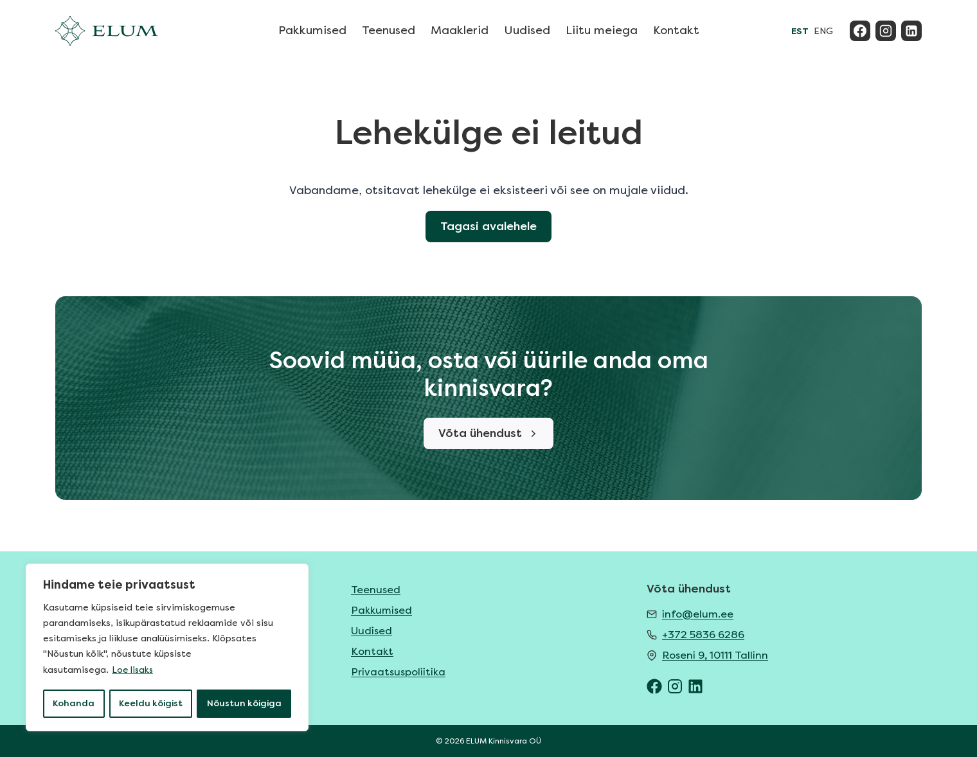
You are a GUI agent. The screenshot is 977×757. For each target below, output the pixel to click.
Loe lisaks (133, 671)
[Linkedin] (911, 31)
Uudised (527, 30)
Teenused (388, 30)
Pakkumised (312, 30)
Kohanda (73, 703)
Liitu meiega (602, 30)
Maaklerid (459, 30)
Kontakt (676, 30)
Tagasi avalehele (489, 227)
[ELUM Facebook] (654, 686)
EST (800, 31)
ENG (823, 31)
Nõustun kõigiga (244, 703)
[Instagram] (885, 31)
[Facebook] (860, 31)
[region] (167, 648)
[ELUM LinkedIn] (695, 686)
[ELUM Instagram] (675, 686)
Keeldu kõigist (150, 703)
